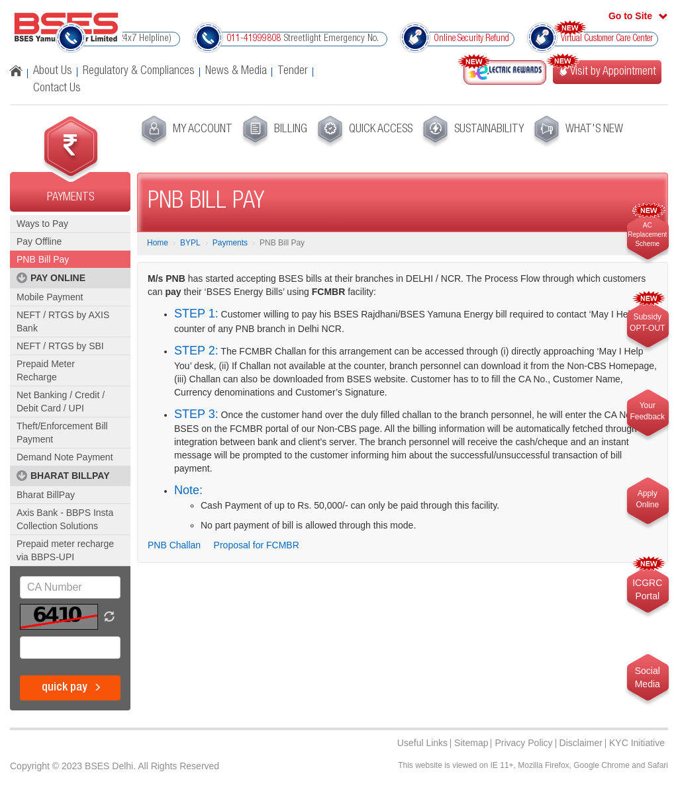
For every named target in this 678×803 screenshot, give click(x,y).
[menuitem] (185, 131)
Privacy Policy (523, 743)
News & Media (236, 71)
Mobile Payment (50, 297)
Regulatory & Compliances (139, 71)
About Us (52, 71)
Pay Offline (39, 241)
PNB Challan (174, 545)
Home (157, 242)
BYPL (190, 242)
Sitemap (471, 743)
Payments (230, 242)
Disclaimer (581, 743)
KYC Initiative (637, 743)
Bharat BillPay (46, 494)
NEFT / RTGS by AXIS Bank (63, 321)
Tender (292, 71)
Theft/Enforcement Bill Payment (62, 432)
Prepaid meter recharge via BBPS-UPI (65, 550)
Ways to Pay (42, 223)
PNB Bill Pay (43, 259)
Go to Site (630, 16)
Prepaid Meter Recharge (46, 370)
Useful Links (422, 743)
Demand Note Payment (65, 457)
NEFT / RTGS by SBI (60, 346)
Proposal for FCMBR (256, 545)
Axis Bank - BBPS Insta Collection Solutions (65, 519)
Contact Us (57, 89)
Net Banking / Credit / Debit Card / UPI (61, 401)
